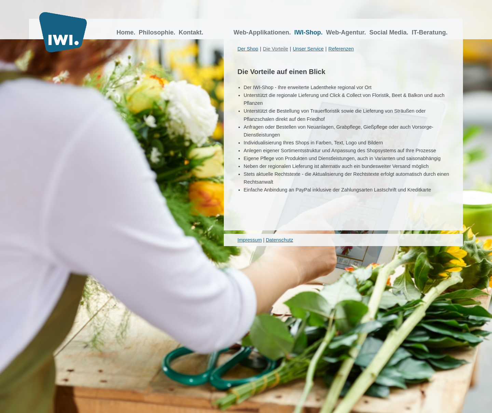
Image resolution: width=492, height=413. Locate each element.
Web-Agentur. (347, 32)
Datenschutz (279, 240)
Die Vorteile (275, 49)
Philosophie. (158, 32)
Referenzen (341, 49)
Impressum (249, 240)
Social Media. (389, 32)
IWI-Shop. (309, 32)
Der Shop (247, 49)
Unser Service (308, 49)
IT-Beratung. (430, 32)
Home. (127, 32)
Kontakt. (192, 32)
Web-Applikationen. (263, 32)
